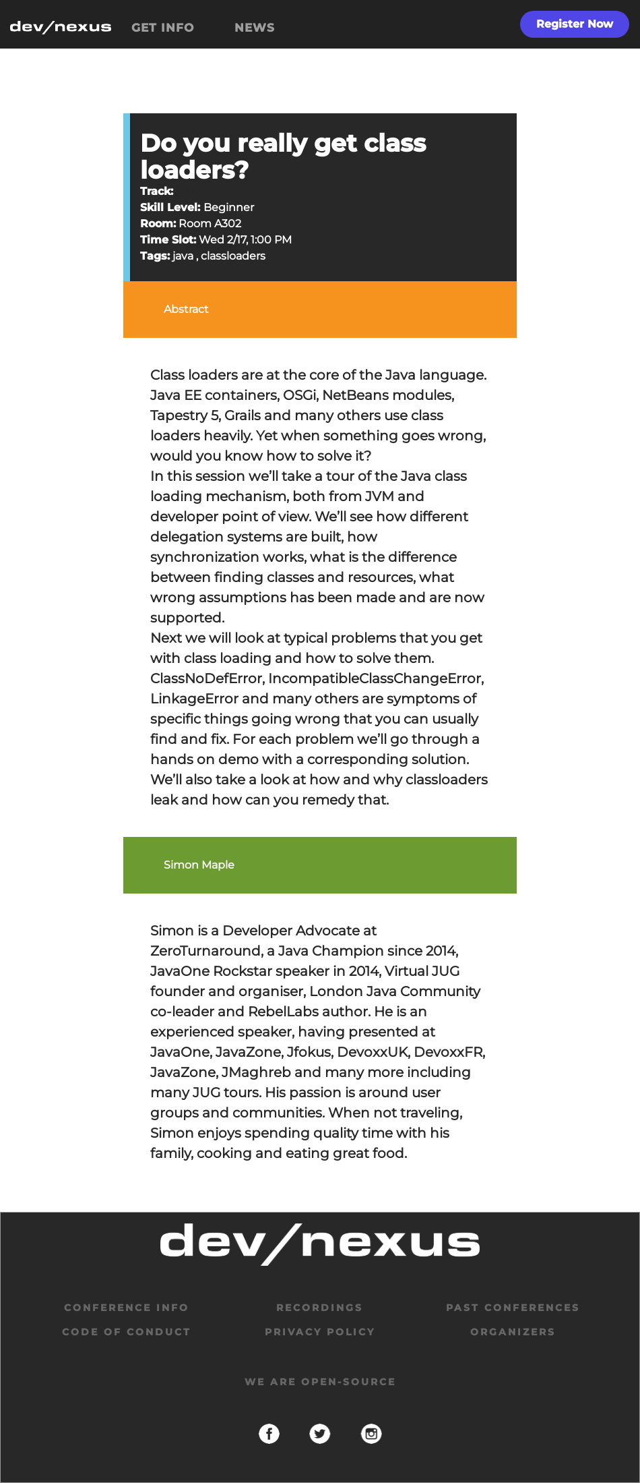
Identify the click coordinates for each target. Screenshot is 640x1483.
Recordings (319, 1308)
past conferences (513, 1308)
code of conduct (126, 1332)
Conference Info (126, 1308)
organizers (513, 1332)
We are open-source (320, 1382)
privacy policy (320, 1332)
